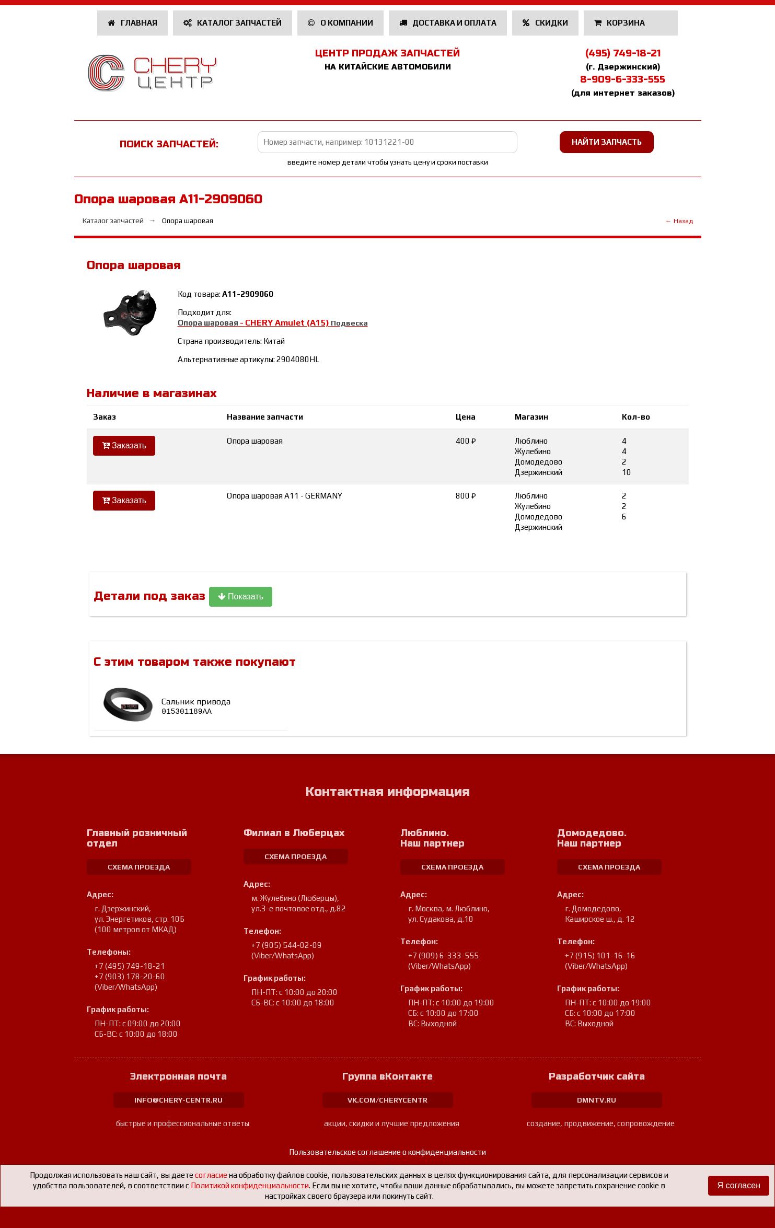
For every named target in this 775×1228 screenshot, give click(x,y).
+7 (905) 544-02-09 (286, 945)
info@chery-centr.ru (178, 1100)
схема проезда (139, 867)
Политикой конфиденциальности (250, 1185)
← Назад (679, 221)
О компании (340, 22)
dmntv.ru (596, 1100)
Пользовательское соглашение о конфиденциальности (387, 1152)
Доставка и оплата (448, 22)
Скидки (545, 22)
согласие (211, 1175)
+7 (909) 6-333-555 (443, 955)
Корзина (620, 22)
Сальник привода (195, 706)
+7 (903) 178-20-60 (130, 976)
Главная (132, 22)
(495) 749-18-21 (623, 53)
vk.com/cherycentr (387, 1100)
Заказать (124, 445)
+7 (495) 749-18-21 (130, 965)
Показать (240, 596)
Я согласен (738, 1185)
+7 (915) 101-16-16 (600, 955)
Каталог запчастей (232, 22)
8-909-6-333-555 (622, 79)
